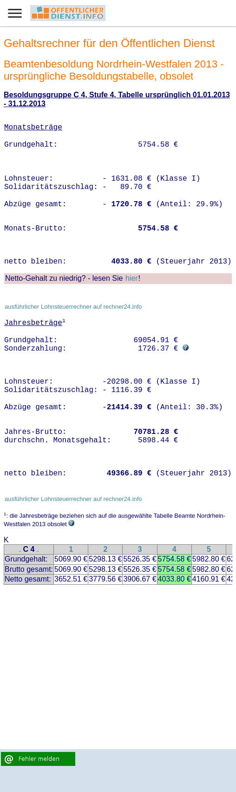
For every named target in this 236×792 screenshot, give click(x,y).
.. (20, 550)
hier (131, 278)
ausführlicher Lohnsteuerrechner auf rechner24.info (73, 306)
